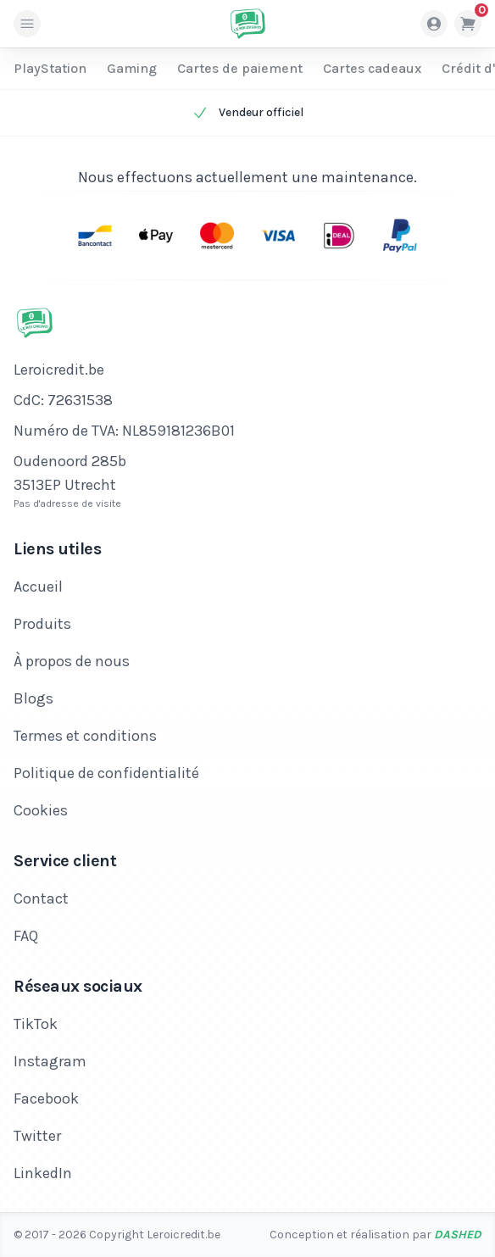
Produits (42, 624)
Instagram (50, 1061)
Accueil (38, 586)
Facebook (46, 1098)
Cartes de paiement (240, 68)
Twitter (37, 1135)
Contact (41, 898)
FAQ (26, 935)
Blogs (33, 698)
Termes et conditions (85, 735)
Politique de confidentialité (106, 773)
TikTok (36, 1024)
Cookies (41, 810)
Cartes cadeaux (372, 68)
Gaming (132, 68)
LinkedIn (43, 1173)
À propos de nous (72, 661)
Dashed (457, 1234)
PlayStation (50, 68)
